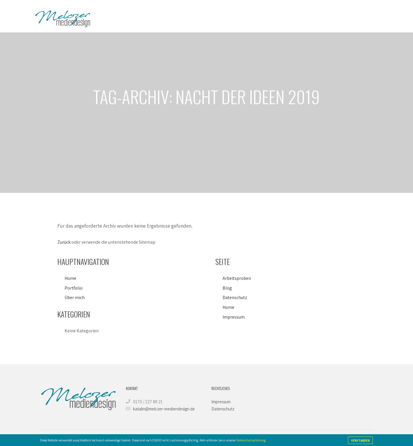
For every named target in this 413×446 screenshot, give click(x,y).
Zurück (64, 242)
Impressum (234, 317)
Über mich (75, 297)
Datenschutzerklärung (251, 440)
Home (70, 278)
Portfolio (74, 288)
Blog (227, 288)
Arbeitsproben (237, 278)
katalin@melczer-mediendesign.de (160, 408)
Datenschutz (235, 297)
